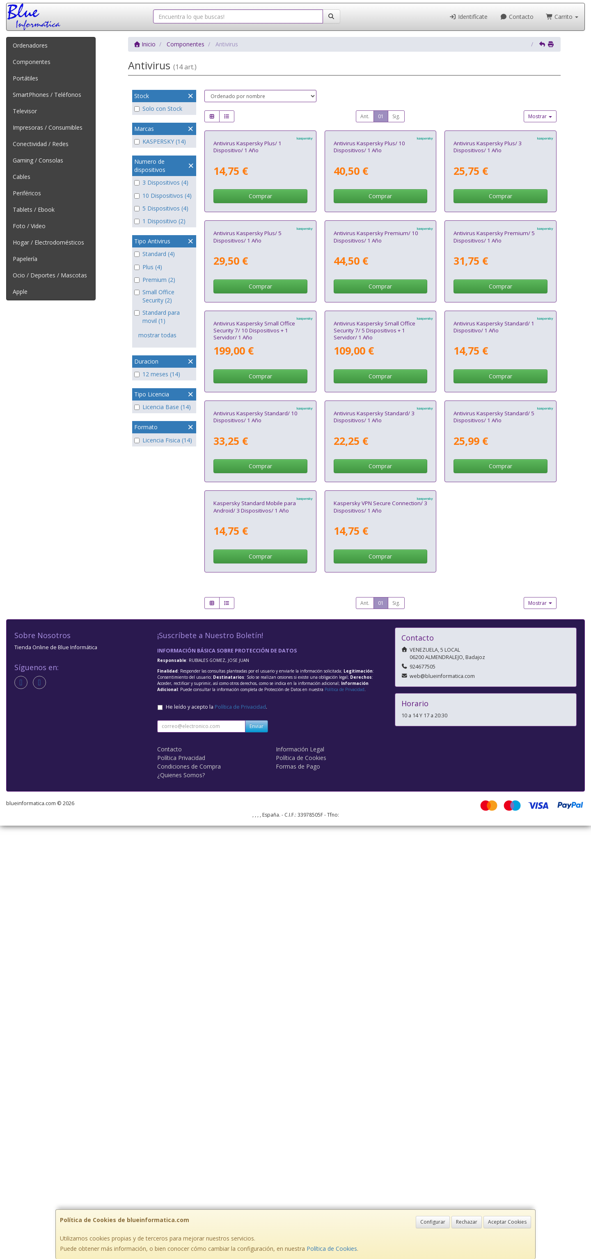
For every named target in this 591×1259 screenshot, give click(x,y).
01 (381, 116)
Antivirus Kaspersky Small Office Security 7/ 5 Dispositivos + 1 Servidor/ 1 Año (374, 590)
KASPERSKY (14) (160, 141)
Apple (20, 291)
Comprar (260, 283)
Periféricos (27, 193)
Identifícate (468, 17)
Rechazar (466, 1221)
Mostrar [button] (540, 116)
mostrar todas (157, 335)
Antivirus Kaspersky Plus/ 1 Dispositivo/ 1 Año (247, 233)
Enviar (256, 1159)
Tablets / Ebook (34, 209)
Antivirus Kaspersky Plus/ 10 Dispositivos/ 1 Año (369, 233)
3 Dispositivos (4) (161, 182)
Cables (21, 177)
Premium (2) (154, 280)
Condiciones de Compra (189, 1200)
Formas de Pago (298, 1200)
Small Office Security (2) (154, 296)
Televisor (25, 111)
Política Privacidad (181, 1191)
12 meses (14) (157, 374)
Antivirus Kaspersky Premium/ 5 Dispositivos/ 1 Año (494, 410)
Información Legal (300, 1182)
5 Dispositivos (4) (161, 208)
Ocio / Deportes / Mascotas (50, 275)
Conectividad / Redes (41, 144)
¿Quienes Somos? (181, 1208)
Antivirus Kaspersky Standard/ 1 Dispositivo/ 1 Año (494, 586)
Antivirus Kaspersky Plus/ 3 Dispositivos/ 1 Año (488, 233)
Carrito (562, 17)
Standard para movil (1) (157, 317)
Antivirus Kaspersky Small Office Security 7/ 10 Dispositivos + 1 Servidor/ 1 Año (254, 590)
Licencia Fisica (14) (163, 440)
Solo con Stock (158, 108)
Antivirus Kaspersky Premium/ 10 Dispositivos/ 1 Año (376, 410)
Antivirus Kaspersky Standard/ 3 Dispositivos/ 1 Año (374, 763)
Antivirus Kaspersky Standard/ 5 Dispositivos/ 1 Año (494, 763)
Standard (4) (154, 254)
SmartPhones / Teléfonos (47, 94)
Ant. (364, 116)
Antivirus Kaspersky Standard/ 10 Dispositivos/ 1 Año (255, 763)
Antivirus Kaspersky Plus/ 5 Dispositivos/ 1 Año (247, 410)
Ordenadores (30, 45)
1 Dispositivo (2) (160, 221)
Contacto (517, 17)
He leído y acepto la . (216, 1140)
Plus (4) (148, 267)
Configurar (432, 1221)
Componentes (31, 62)
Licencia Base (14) (162, 407)
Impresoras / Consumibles (47, 127)
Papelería (25, 259)
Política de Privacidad (344, 1123)
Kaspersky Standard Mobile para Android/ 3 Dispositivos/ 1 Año (254, 940)
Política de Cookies (332, 1248)
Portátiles (25, 78)
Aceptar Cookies (507, 1221)
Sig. (396, 116)
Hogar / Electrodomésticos (48, 242)
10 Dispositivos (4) (163, 195)
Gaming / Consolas (38, 160)
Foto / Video (29, 226)
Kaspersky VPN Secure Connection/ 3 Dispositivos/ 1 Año (380, 940)
